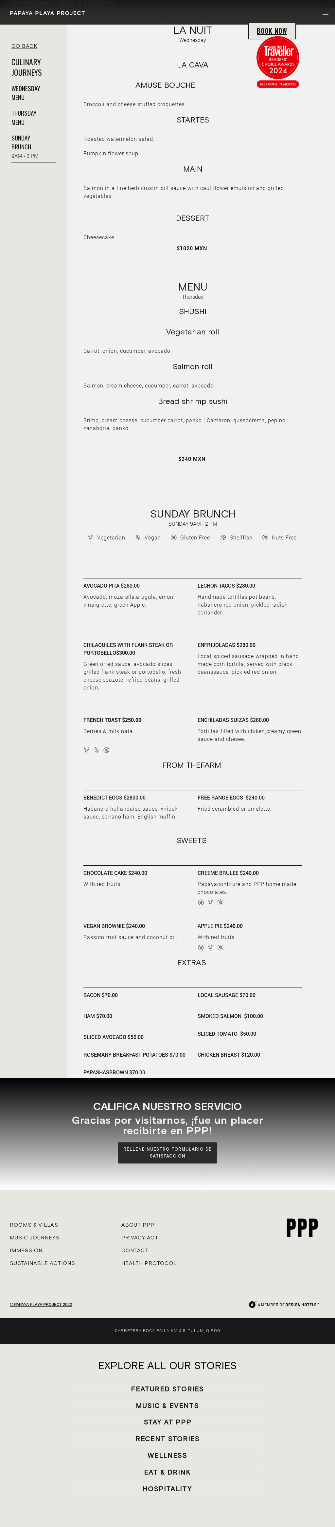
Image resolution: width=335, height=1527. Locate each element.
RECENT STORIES (167, 1438)
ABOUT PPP (137, 1225)
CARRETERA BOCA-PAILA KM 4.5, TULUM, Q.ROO (167, 1330)
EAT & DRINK (167, 1472)
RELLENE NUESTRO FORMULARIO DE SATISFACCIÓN (167, 1153)
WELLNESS (167, 1455)
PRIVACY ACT (139, 1237)
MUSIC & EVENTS (167, 1405)
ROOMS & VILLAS (34, 1225)
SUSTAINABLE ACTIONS (42, 1263)
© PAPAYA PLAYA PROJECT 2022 (41, 1304)
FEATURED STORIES (167, 1389)
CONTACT (135, 1250)
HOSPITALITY (167, 1489)
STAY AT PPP (167, 1422)
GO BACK (24, 46)
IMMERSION (26, 1250)
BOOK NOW (272, 31)
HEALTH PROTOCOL (149, 1263)
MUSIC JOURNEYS (34, 1237)
